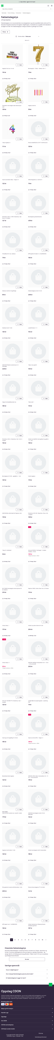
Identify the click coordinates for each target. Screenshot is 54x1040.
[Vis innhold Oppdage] (27, 1017)
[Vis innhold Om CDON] (27, 1021)
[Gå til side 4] (21, 939)
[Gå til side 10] (42, 939)
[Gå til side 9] (39, 939)
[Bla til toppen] (50, 984)
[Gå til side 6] (28, 939)
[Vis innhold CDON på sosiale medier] (27, 1029)
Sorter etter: (21, 36)
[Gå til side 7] (32, 939)
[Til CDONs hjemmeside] (2, 5)
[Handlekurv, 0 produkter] (48, 5)
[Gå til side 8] (35, 939)
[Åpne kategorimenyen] (51, 5)
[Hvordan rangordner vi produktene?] (16, 36)
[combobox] (27, 9)
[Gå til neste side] (45, 939)
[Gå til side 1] (11, 939)
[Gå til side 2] (15, 939)
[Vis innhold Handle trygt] (27, 1013)
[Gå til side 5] (25, 939)
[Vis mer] (27, 959)
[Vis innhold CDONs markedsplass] (27, 1025)
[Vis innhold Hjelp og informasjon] (27, 1009)
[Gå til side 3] (18, 939)
